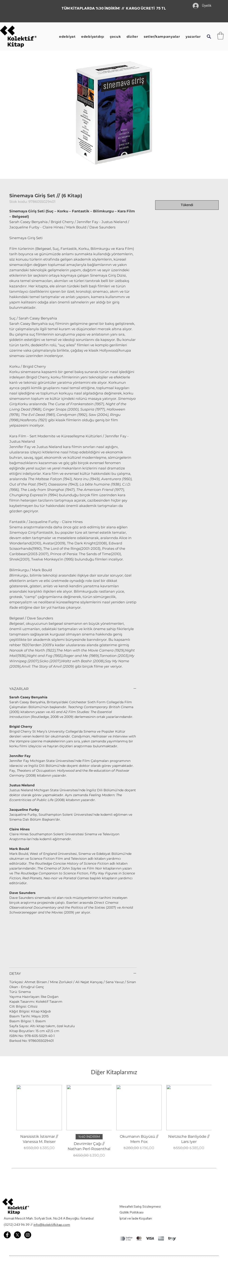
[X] (17, 1234)
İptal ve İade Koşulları (136, 1218)
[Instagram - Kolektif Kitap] (27, 1234)
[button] (209, 36)
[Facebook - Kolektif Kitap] (7, 1234)
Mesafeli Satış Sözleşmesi (140, 1206)
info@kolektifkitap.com (52, 1225)
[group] (114, 1123)
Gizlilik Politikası (132, 1212)
